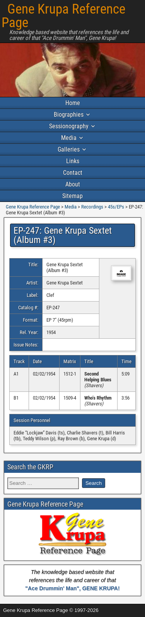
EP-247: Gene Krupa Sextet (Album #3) (63, 235)
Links (72, 161)
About (72, 184)
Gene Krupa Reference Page (63, 16)
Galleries (69, 149)
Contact (72, 172)
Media (69, 137)
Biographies (69, 114)
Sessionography (69, 126)
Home (72, 103)
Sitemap (72, 196)
